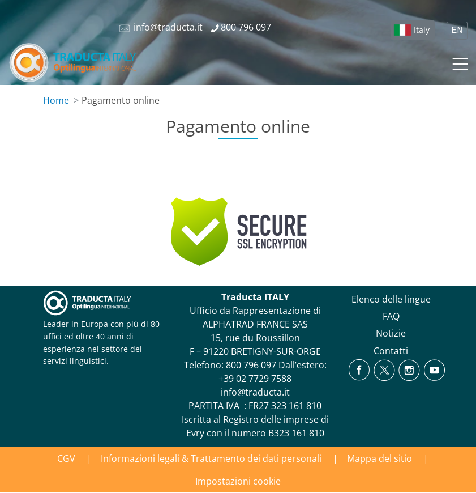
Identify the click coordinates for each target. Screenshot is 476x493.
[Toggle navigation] (459, 62)
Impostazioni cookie (238, 481)
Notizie (391, 333)
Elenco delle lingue (391, 299)
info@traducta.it (255, 392)
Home (56, 100)
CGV (66, 458)
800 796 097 (251, 365)
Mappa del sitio (379, 458)
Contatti (391, 351)
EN (457, 31)
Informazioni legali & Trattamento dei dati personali (211, 458)
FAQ (391, 316)
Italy (422, 29)
